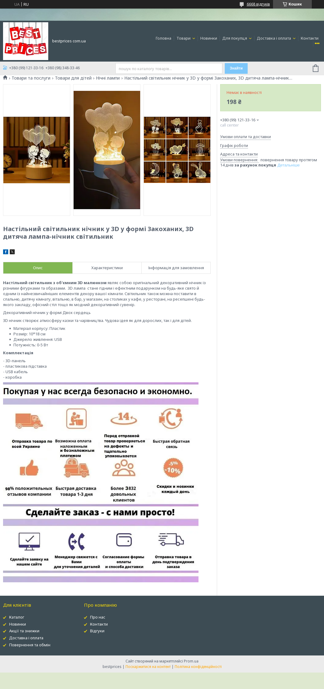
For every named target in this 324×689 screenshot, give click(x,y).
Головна (163, 38)
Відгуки (97, 631)
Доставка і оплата (274, 38)
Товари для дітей (73, 78)
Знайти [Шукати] (236, 68)
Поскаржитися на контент (148, 666)
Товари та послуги (31, 78)
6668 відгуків (258, 4)
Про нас (97, 617)
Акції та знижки (24, 631)
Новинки (208, 38)
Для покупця (235, 38)
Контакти (310, 38)
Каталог (16, 617)
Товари (184, 38)
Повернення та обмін (29, 645)
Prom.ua (191, 661)
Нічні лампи (108, 78)
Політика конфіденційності (198, 666)
